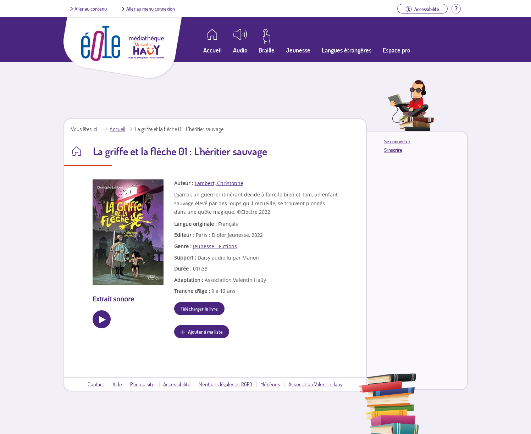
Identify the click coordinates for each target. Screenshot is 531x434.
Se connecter (397, 141)
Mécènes (270, 384)
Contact (96, 384)
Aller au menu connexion (150, 8)
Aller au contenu (90, 8)
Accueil (117, 129)
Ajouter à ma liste (205, 331)
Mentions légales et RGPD (225, 384)
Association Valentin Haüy (315, 384)
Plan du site (142, 384)
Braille (267, 50)
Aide (117, 384)
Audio (240, 50)
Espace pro (396, 50)
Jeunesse (298, 50)
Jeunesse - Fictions (215, 246)
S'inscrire (393, 150)
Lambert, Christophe (219, 183)
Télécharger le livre (199, 308)
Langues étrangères (346, 50)
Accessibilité (176, 384)
